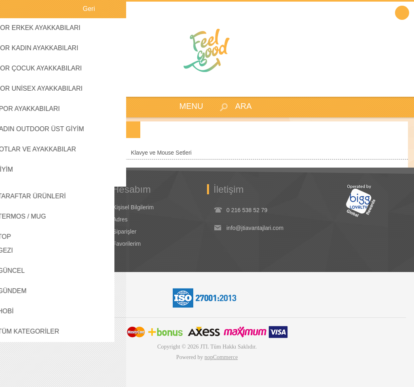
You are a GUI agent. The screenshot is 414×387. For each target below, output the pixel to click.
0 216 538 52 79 (246, 210)
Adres (120, 219)
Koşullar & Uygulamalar (40, 207)
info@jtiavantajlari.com (254, 228)
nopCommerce (221, 357)
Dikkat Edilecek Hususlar (42, 243)
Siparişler (124, 231)
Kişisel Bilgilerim (133, 207)
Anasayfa (20, 152)
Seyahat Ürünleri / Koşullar (45, 231)
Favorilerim (127, 243)
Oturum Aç (402, 13)
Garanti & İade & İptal (38, 219)
